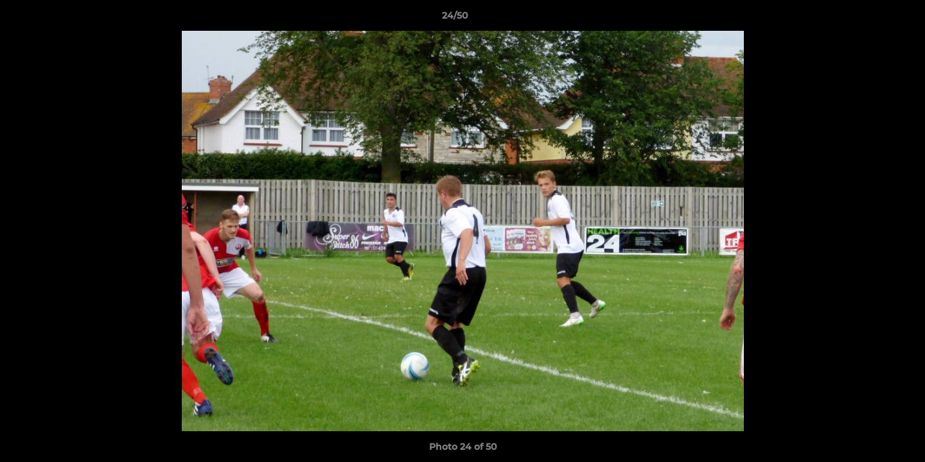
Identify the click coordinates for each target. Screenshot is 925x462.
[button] (871, 18)
